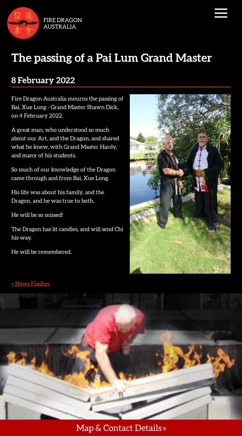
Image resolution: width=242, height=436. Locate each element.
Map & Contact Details (119, 428)
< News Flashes (30, 283)
